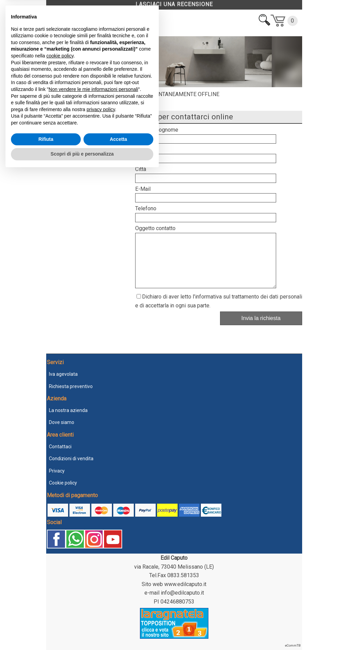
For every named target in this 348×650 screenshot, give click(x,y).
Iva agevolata (63, 374)
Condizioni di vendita (71, 458)
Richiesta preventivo (71, 386)
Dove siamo (61, 422)
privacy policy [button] (101, 586)
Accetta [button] (118, 616)
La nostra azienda (68, 410)
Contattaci (60, 446)
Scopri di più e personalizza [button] (82, 631)
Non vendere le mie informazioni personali (93, 566)
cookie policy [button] (60, 533)
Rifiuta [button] (45, 616)
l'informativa (207, 307)
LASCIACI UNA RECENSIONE (174, 4)
